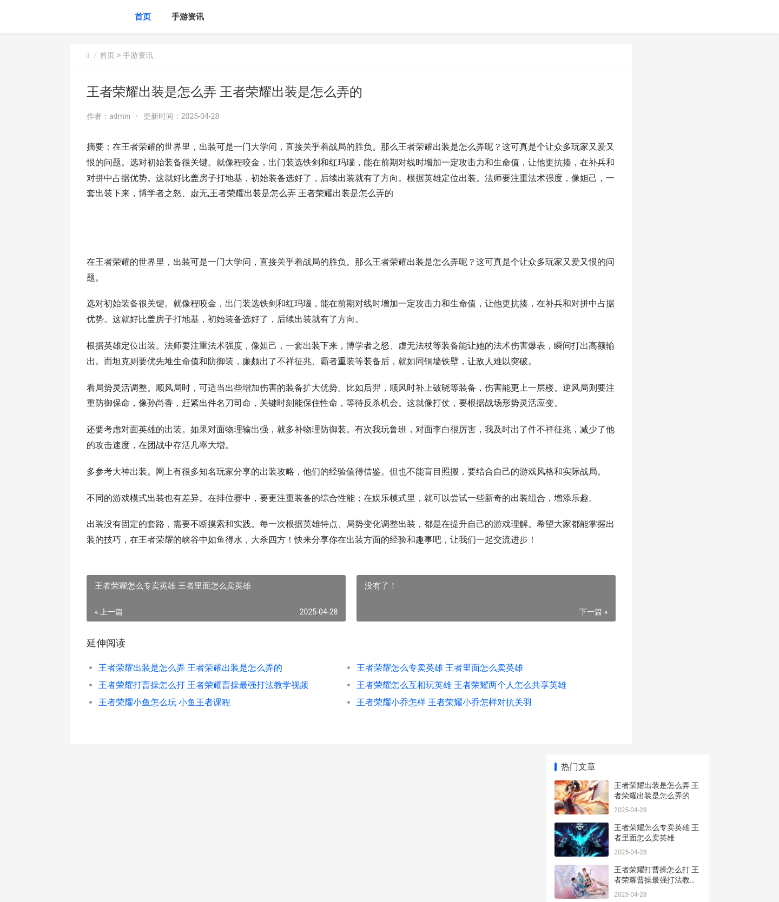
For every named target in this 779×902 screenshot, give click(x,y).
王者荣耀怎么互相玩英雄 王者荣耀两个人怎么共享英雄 (402, 778)
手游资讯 (187, 17)
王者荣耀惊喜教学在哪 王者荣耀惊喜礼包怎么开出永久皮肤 (656, 791)
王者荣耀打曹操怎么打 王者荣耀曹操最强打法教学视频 (192, 778)
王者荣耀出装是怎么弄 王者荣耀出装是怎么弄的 (190, 761)
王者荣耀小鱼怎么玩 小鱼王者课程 (164, 795)
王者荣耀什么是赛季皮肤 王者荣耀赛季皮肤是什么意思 (655, 417)
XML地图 (266, 884)
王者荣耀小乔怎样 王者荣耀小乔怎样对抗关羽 (396, 795)
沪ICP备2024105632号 (217, 884)
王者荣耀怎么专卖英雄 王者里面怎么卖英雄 (391, 761)
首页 (143, 17)
